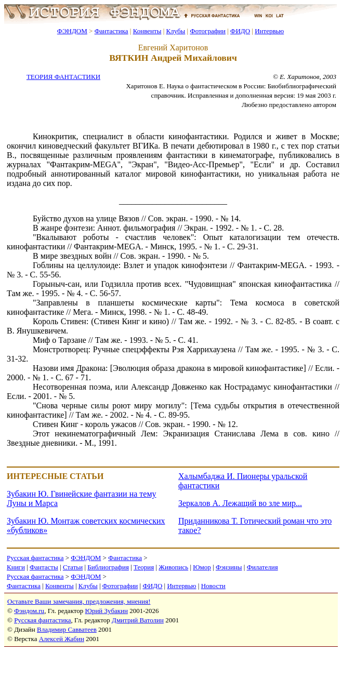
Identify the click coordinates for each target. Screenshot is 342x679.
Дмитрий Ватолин (138, 620)
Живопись (173, 567)
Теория (144, 567)
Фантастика (111, 31)
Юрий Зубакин (106, 611)
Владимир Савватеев (67, 629)
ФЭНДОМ (72, 31)
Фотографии (208, 31)
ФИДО (240, 31)
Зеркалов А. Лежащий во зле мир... (240, 503)
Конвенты (147, 31)
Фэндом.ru (29, 611)
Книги (16, 567)
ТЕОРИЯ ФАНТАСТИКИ (63, 77)
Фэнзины (229, 567)
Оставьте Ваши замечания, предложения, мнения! (78, 601)
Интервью (269, 31)
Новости (213, 586)
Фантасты (44, 567)
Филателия (262, 567)
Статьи (73, 567)
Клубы (175, 31)
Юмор (202, 567)
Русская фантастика (35, 558)
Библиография (108, 567)
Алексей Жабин (61, 639)
